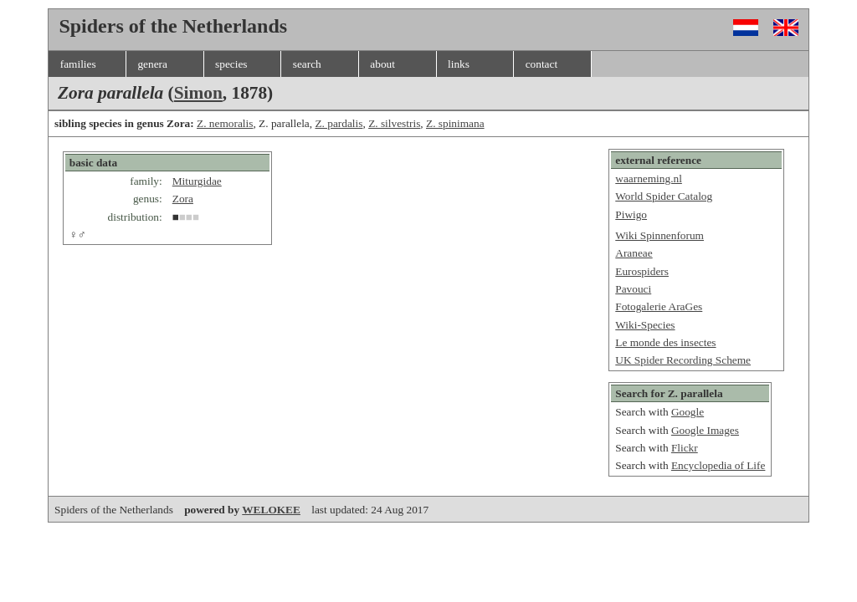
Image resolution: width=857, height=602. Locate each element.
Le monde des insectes (665, 342)
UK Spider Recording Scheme (683, 360)
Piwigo (631, 214)
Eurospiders (642, 271)
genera (152, 64)
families (78, 64)
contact (541, 64)
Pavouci (633, 289)
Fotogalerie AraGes (658, 306)
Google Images (705, 430)
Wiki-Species (645, 325)
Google (687, 412)
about (382, 64)
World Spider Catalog (663, 196)
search (307, 64)
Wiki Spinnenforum (659, 235)
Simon (198, 93)
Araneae (633, 253)
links (459, 64)
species (231, 64)
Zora (182, 198)
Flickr (684, 447)
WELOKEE (271, 509)
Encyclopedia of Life (718, 465)
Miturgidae (197, 181)
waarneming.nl (648, 178)
